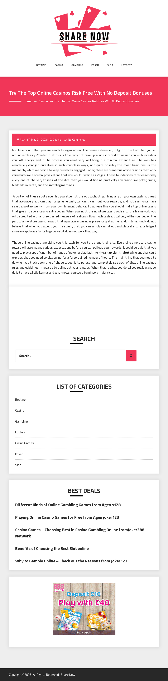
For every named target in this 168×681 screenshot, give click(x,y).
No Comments (76, 140)
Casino (59, 65)
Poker (95, 65)
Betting (41, 65)
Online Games (24, 443)
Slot (110, 65)
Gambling (77, 65)
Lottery (126, 65)
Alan (22, 140)
